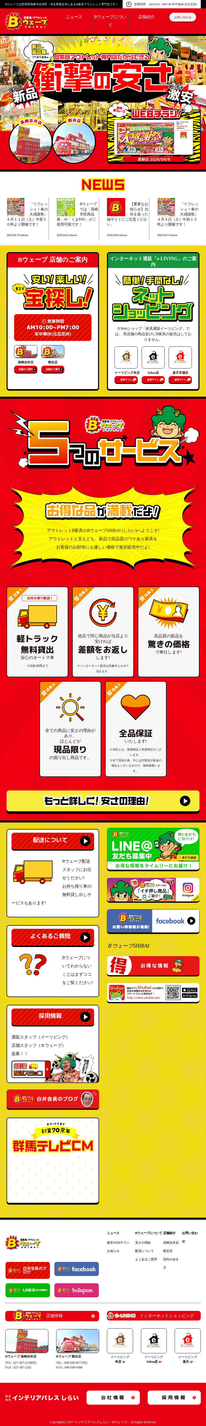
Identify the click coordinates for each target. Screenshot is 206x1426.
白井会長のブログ (35, 1270)
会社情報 (113, 1397)
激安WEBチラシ (118, 1242)
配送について (50, 840)
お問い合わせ (182, 17)
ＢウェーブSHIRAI (128, 946)
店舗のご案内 (26, 369)
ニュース (74, 17)
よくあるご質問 (50, 936)
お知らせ (113, 1251)
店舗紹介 (146, 17)
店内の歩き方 (171, 1263)
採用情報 (50, 1016)
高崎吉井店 (171, 1242)
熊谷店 (168, 1251)
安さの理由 (143, 1242)
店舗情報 (38, 1316)
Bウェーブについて (148, 1233)
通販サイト (126, 379)
